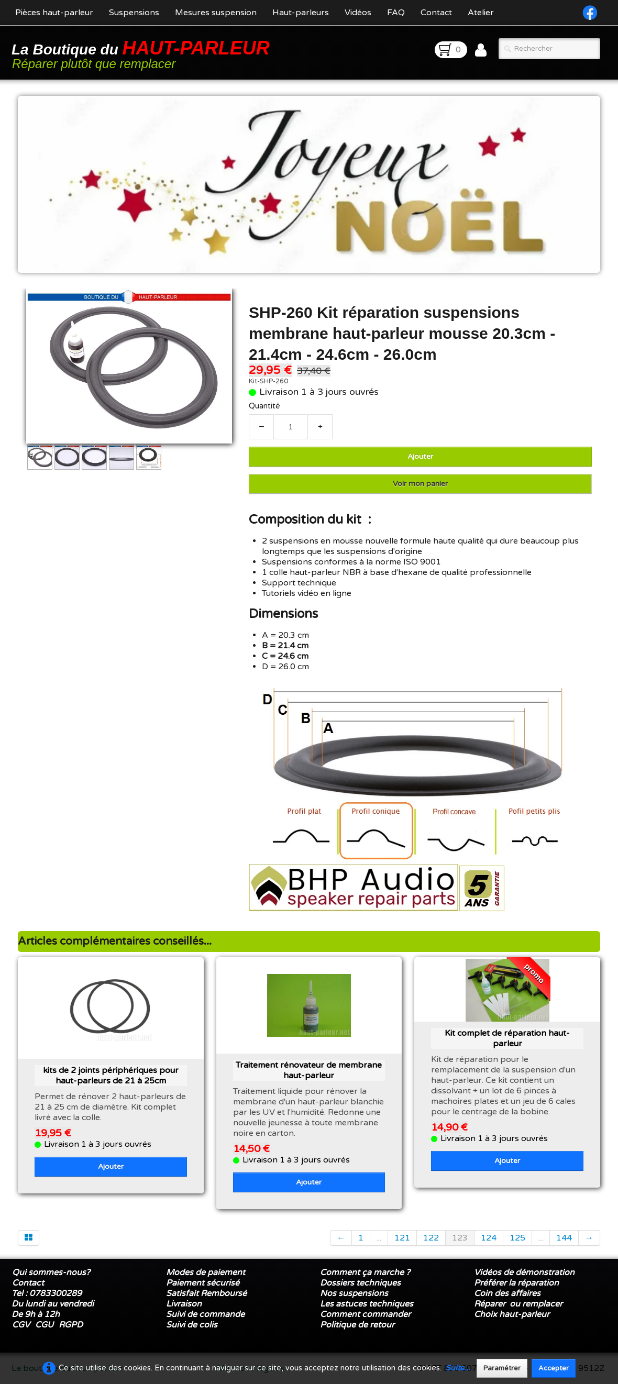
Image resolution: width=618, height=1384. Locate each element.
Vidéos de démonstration (524, 1272)
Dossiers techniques (360, 1283)
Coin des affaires (507, 1293)
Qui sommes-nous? (51, 1272)
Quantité (264, 406)
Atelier (481, 12)
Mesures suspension (216, 12)
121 (402, 1238)
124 (488, 1238)
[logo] (142, 53)
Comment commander (366, 1314)
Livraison (184, 1304)
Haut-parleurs (300, 12)
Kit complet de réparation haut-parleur (507, 1038)
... (379, 1238)
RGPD (71, 1325)
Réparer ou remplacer (519, 1304)
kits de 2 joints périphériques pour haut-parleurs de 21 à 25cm (111, 1075)
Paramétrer (502, 1368)
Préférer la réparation (516, 1283)
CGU (44, 1325)
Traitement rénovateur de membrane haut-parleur (309, 1070)
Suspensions (134, 12)
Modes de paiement (205, 1272)
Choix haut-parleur (512, 1314)
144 (564, 1238)
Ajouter (420, 456)
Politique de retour (357, 1325)
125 (517, 1238)
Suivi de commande (205, 1314)
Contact (436, 12)
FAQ (396, 12)
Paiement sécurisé (202, 1283)
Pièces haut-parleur (54, 12)
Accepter (553, 1368)
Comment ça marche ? (365, 1272)
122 (431, 1238)
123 (460, 1238)
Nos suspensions (354, 1293)
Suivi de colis (191, 1325)
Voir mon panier (420, 483)
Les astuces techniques (366, 1304)
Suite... (458, 1368)
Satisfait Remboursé (206, 1293)
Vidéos (358, 12)
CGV (21, 1325)
